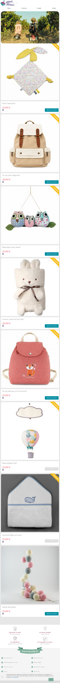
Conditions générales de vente (11, 662)
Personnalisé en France (45, 642)
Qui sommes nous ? (8, 658)
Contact (5, 671)
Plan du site (36, 671)
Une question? (15, 642)
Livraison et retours (8, 667)
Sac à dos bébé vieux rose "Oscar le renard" (14, 391)
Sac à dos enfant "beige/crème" (11, 175)
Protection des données (39, 667)
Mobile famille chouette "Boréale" (11, 247)
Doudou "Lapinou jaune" (9, 103)
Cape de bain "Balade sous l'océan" (12, 535)
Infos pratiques (30, 650)
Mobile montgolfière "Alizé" (9, 463)
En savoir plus (15, 677)
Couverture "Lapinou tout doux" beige (13, 319)
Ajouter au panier (52, 110)
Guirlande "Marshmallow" (9, 607)
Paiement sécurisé (15, 632)
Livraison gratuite (45, 632)
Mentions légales (38, 662)
